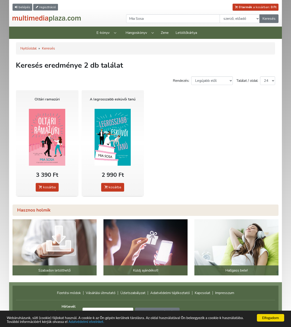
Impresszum (224, 292)
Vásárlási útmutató (100, 292)
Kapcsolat (202, 292)
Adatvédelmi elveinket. (86, 322)
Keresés (269, 18)
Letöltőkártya (186, 32)
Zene (165, 32)
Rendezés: (181, 80)
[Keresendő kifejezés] (173, 18)
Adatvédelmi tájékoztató (170, 292)
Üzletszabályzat (133, 292)
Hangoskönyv (136, 32)
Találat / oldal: (247, 80)
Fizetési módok (69, 292)
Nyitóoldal (28, 48)
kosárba (47, 187)
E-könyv (103, 32)
